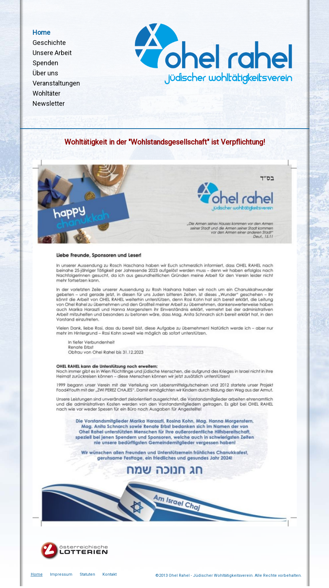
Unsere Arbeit (52, 53)
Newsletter (49, 103)
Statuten (87, 574)
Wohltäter (46, 93)
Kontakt (109, 574)
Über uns (45, 73)
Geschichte (49, 42)
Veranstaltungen (56, 83)
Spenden (45, 63)
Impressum (61, 574)
